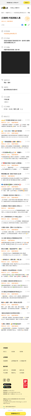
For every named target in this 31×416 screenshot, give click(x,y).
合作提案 (22, 373)
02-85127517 (11, 390)
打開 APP (27, 2)
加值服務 (5, 361)
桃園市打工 (9, 12)
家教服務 (13, 370)
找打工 (5, 351)
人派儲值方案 (22, 361)
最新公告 (22, 370)
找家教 (21, 351)
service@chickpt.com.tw (14, 392)
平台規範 (5, 373)
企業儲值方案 (14, 361)
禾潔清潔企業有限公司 (20, 12)
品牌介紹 (5, 370)
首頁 (2, 12)
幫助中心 (13, 373)
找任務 (13, 351)
